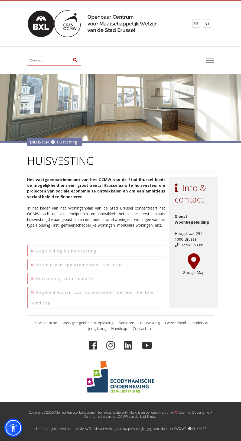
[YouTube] (147, 345)
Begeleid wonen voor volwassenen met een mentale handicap (92, 300)
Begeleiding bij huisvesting (64, 253)
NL (207, 23)
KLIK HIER (197, 428)
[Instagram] (110, 345)
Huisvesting (67, 142)
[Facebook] (93, 345)
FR (196, 23)
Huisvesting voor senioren (63, 281)
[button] (13, 428)
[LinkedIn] (128, 345)
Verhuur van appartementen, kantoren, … (80, 267)
